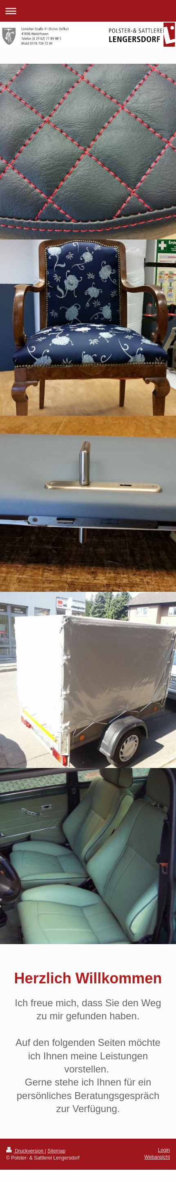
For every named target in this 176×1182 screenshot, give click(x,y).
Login (164, 1150)
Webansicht (157, 1157)
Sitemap (56, 1151)
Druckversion (25, 1151)
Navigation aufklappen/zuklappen (88, 11)
